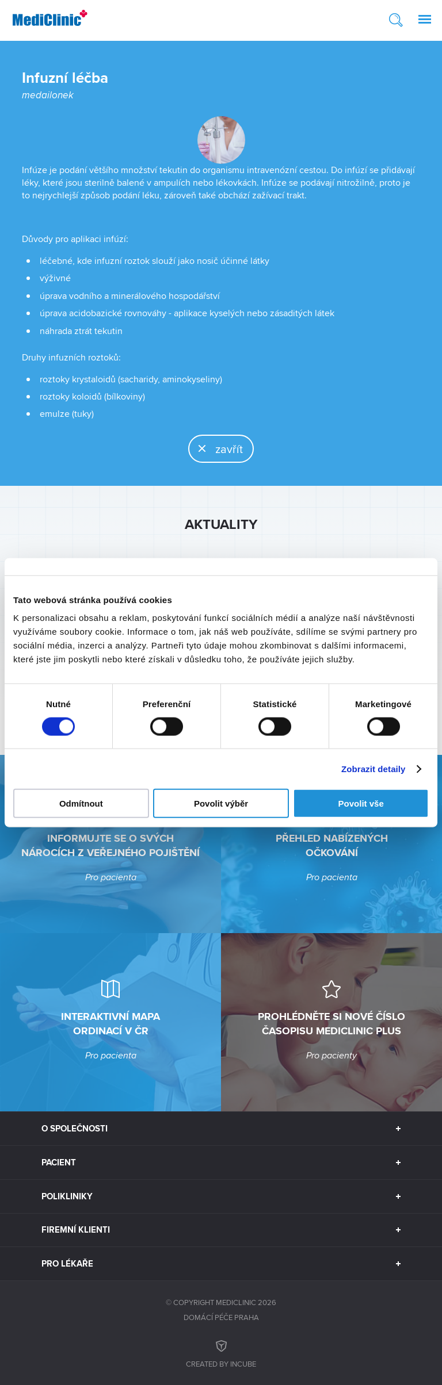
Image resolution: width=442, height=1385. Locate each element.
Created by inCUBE (221, 1352)
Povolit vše (361, 803)
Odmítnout (81, 803)
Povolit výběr (221, 803)
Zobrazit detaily (373, 768)
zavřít (216, 448)
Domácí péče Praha (221, 1317)
